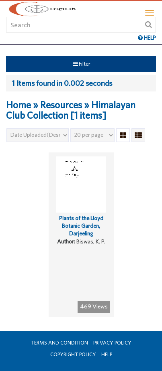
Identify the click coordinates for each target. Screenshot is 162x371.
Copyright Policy (73, 354)
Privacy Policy (112, 343)
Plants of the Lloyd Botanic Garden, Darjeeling (81, 225)
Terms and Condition (59, 343)
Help (106, 354)
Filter (81, 64)
